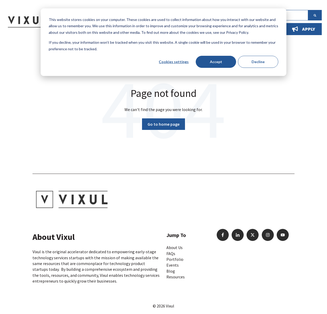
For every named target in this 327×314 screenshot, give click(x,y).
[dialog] (163, 42)
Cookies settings (174, 61)
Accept (216, 61)
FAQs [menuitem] (170, 253)
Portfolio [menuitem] (174, 259)
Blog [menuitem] (170, 271)
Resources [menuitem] (175, 276)
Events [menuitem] (172, 265)
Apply (303, 29)
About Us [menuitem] (174, 247)
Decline (258, 61)
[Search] (315, 15)
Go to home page (163, 124)
